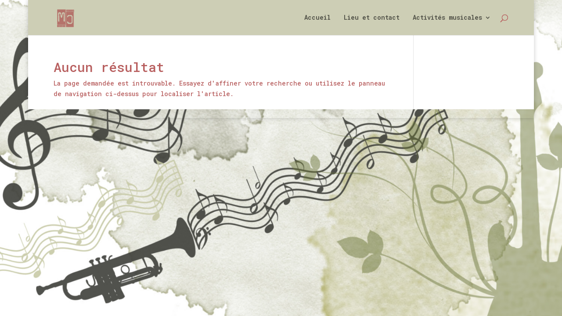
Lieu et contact (372, 18)
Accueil (317, 18)
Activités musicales (447, 18)
